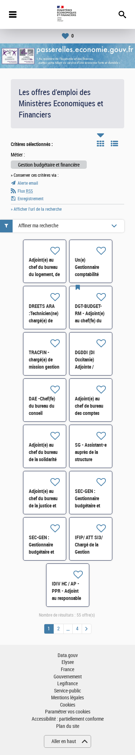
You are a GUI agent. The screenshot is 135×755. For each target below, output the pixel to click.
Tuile (100, 143)
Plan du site (67, 726)
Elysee (68, 662)
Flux (25, 191)
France (67, 669)
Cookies (67, 705)
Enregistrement (31, 198)
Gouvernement (68, 677)
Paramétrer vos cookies (67, 712)
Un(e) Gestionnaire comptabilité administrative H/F (88, 274)
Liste (114, 143)
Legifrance (67, 684)
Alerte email (28, 183)
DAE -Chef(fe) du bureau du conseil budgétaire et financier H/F (42, 413)
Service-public (67, 691)
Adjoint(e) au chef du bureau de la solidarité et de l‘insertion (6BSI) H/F (43, 459)
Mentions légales (67, 698)
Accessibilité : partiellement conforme (68, 719)
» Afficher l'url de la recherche (36, 209)
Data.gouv (68, 655)
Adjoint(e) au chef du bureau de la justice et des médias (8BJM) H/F (43, 505)
